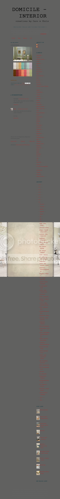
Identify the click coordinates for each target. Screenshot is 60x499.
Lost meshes (39, 125)
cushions (38, 96)
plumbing (38, 154)
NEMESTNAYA (40, 137)
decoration (38, 98)
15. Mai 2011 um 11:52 (24, 99)
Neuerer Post (13, 141)
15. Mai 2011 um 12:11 (23, 109)
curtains (38, 94)
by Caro (17, 84)
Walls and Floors (25, 84)
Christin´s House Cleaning (42, 86)
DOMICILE (43, 34)
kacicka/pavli (39, 117)
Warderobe (42, 431)
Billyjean (25, 38)
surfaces (38, 164)
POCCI (38, 156)
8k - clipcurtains (43, 374)
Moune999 (39, 129)
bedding (38, 68)
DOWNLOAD (14, 80)
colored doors (42, 294)
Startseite (23, 141)
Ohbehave (38, 142)
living (37, 123)
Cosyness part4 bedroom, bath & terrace (44, 425)
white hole (41, 371)
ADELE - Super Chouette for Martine (42, 356)
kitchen (38, 119)
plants (37, 152)
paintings (38, 146)
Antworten (15, 105)
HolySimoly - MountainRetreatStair (44, 269)
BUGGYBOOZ (39, 76)
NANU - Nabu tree (43, 255)
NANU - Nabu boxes (44, 297)
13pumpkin (38, 55)
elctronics (38, 102)
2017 (39, 187)
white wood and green (44, 326)
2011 (39, 202)
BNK (37, 74)
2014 (39, 194)
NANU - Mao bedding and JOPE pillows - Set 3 (44, 334)
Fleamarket (38, 104)
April (41, 397)
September (42, 211)
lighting (38, 121)
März (41, 400)
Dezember (42, 204)
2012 (39, 199)
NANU (38, 135)
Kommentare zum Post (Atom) (23, 145)
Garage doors (42, 261)
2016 (39, 189)
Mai (41, 221)
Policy (19, 38)
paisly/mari (39, 148)
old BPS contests (40, 144)
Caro (14, 109)
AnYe (31, 38)
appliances (38, 63)
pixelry (37, 150)
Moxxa (38, 131)
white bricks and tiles (44, 228)
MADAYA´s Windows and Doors (43, 446)
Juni (41, 219)
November (42, 207)
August (41, 214)
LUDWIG (38, 127)
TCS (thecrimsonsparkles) (42, 166)
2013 (39, 197)
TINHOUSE (39, 170)
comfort (38, 90)
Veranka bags (43, 465)
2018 (39, 185)
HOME (13, 38)
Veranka (38, 172)
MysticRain (39, 133)
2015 (39, 192)
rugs (37, 158)
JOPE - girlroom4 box (44, 365)
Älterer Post (32, 141)
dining (37, 100)
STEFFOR (38, 162)
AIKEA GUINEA (40, 59)
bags (37, 65)
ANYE (37, 61)
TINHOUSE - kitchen (44, 315)
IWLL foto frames (40, 113)
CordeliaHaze (39, 92)
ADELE (38, 57)
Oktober (42, 209)
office (37, 139)
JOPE (37, 115)
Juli (40, 216)
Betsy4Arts (38, 70)
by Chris (38, 82)
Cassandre (38, 84)
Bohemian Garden (44, 410)
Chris (38, 47)
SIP (37, 160)
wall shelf (38, 174)
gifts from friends (40, 106)
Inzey (37, 111)
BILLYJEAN (39, 72)
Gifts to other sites (40, 109)
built (37, 78)
